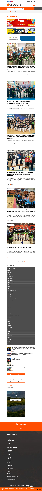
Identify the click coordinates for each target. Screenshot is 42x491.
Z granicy (9, 307)
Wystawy (9, 323)
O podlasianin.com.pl (13, 426)
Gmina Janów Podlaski (11, 298)
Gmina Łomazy (10, 292)
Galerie (9, 454)
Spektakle (9, 317)
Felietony (9, 341)
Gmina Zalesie (10, 302)
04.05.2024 (10, 82)
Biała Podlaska (10, 278)
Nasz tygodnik (30, 426)
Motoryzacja (9, 335)
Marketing (25, 426)
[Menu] (34, 5)
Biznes (9, 455)
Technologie (9, 327)
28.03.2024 (10, 151)
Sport (9, 453)
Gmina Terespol (10, 296)
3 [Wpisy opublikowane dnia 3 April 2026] (18, 376)
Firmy (9, 443)
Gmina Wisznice (10, 300)
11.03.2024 (10, 189)
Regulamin (10, 469)
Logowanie (10, 465)
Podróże (9, 343)
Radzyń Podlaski (10, 282)
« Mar (10, 385)
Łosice (8, 274)
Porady (8, 329)
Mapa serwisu (10, 466)
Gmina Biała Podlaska (11, 290)
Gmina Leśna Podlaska (11, 304)
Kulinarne (9, 339)
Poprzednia (20, 261)
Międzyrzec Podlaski (11, 268)
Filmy (8, 319)
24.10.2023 (10, 224)
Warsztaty (9, 325)
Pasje (8, 333)
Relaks (8, 337)
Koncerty (9, 313)
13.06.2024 (10, 44)
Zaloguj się (21, 1)
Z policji (8, 311)
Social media (10, 468)
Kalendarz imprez (11, 440)
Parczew (9, 272)
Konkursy (9, 442)
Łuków (8, 286)
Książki (8, 321)
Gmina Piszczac (10, 294)
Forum (9, 439)
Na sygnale (10, 451)
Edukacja (9, 458)
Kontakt (21, 428)
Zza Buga (9, 288)
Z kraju (8, 270)
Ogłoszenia (10, 437)
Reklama (19, 426)
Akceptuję (39, 489)
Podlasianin (9, 11)
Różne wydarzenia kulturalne (13, 315)
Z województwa (10, 280)
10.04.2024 (10, 115)
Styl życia (9, 460)
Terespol (9, 284)
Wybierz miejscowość (16, 400)
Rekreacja (9, 331)
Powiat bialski (10, 276)
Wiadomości (10, 450)
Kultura (9, 457)
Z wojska (9, 309)
